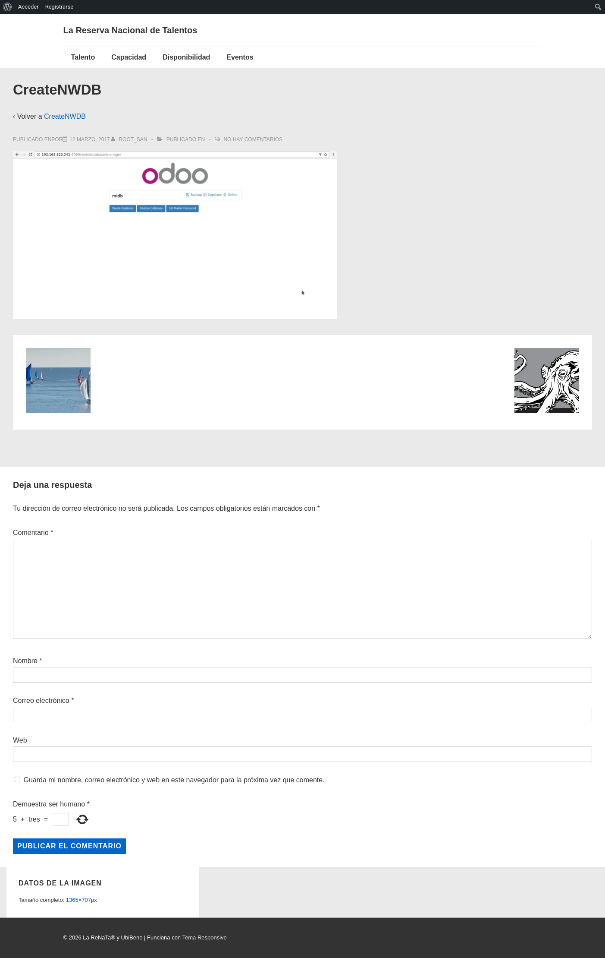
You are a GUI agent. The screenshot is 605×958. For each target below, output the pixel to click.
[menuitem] (7, 7)
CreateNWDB (65, 116)
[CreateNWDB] (89, 139)
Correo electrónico (41, 700)
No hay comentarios (252, 139)
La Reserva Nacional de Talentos (130, 30)
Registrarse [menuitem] (59, 6)
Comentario (33, 532)
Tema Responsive (204, 937)
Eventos (239, 57)
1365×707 (78, 900)
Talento (83, 57)
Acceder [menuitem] (28, 6)
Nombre (25, 660)
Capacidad (128, 57)
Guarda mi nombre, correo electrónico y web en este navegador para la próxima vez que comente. (173, 780)
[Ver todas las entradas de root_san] (130, 139)
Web (20, 740)
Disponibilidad (186, 57)
